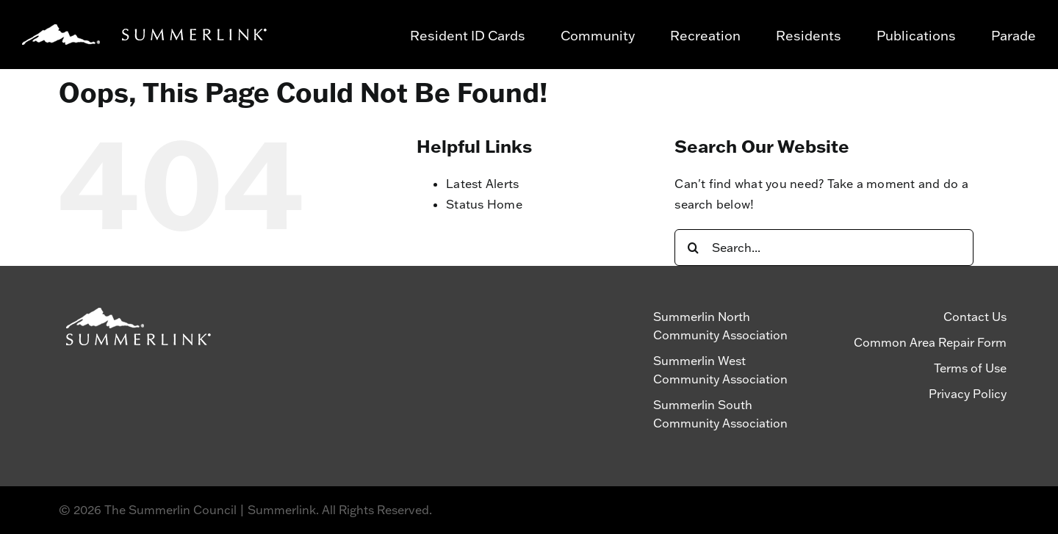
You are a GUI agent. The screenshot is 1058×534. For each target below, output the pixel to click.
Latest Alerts (482, 183)
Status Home (484, 204)
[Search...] (824, 247)
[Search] (692, 247)
